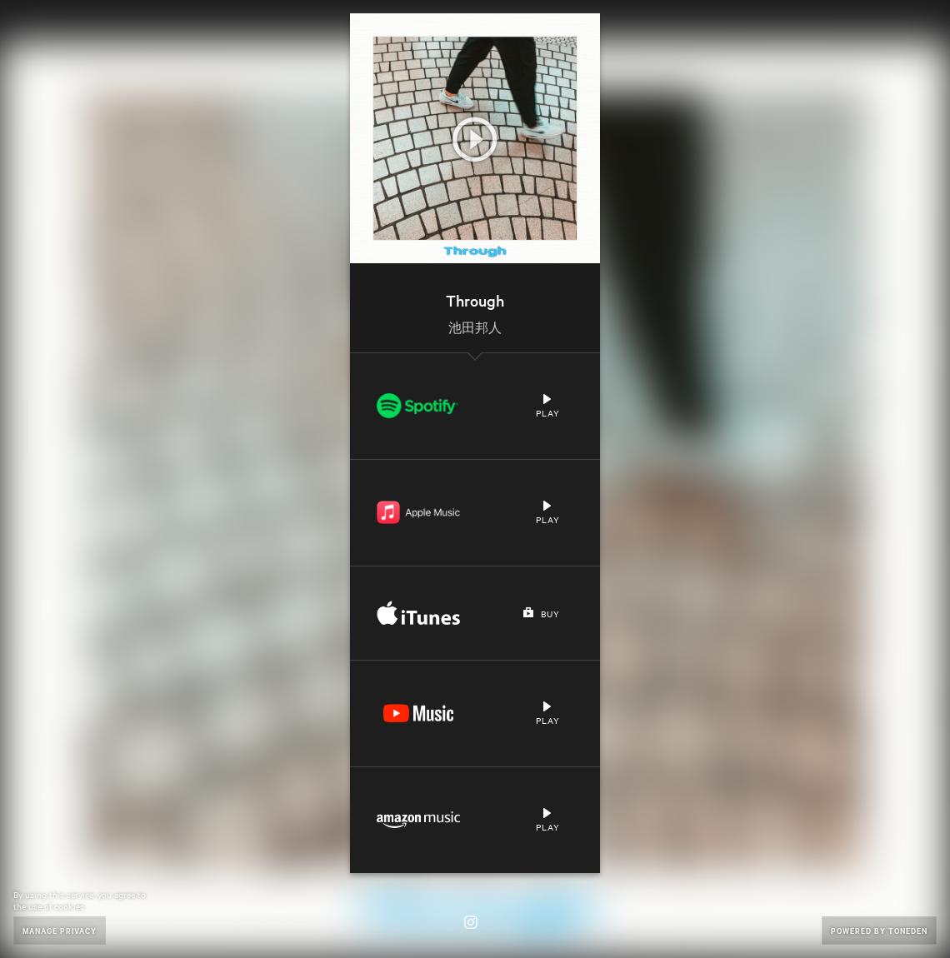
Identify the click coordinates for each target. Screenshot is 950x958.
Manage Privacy (59, 930)
